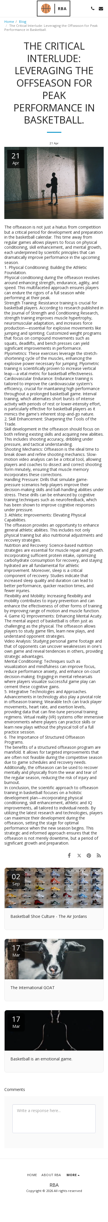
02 (16, 878)
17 (16, 950)
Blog (22, 21)
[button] (6, 8)
